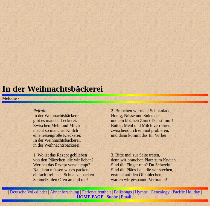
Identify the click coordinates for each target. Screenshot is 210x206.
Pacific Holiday (186, 192)
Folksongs (123, 192)
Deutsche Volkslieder (28, 192)
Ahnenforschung (64, 192)
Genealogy (160, 192)
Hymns (141, 192)
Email (126, 197)
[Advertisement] (105, 45)
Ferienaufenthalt (96, 192)
